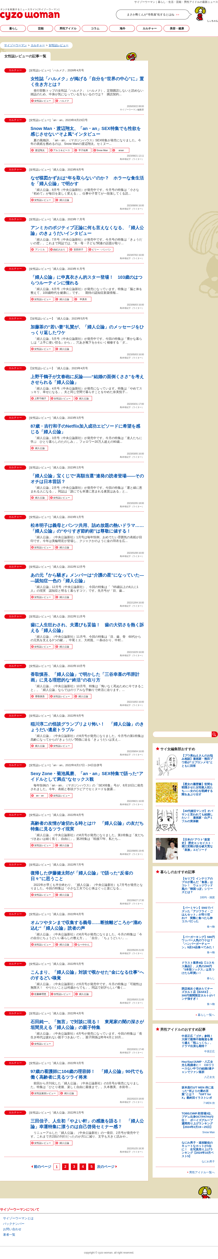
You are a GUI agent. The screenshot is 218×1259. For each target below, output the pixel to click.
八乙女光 (209, 1077)
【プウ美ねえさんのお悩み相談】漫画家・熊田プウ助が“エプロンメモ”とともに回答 (197, 760)
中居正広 (209, 1051)
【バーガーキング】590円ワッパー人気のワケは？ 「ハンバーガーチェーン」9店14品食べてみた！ (199, 942)
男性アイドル (68, 28)
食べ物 (211, 926)
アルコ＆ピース (61, 150)
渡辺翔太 (40, 150)
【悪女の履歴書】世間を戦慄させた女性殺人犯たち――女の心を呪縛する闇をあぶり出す (197, 789)
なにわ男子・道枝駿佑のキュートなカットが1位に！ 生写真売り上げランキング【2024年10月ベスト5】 (198, 1149)
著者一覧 (9, 1234)
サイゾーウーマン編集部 (132, 109)
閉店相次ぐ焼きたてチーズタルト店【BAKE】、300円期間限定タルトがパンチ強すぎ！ (198, 994)
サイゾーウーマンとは (18, 1218)
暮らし (13, 28)
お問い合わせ (12, 1229)
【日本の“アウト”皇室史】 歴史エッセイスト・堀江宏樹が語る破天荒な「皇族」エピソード (198, 844)
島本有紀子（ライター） (132, 159)
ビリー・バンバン (101, 249)
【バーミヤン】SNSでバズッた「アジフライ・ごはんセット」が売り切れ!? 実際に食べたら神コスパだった (197, 914)
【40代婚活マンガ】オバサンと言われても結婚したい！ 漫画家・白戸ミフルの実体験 (197, 816)
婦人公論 (64, 200)
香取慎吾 (40, 696)
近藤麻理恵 (40, 994)
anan (121, 150)
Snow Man (102, 150)
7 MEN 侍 (209, 1103)
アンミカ (40, 249)
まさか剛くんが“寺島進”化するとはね (150, 14)
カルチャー (150, 28)
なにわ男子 (208, 1161)
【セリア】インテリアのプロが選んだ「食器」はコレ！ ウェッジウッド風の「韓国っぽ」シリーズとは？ (197, 885)
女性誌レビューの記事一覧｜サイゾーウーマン (30, 14)
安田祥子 (78, 249)
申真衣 (83, 299)
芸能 (41, 28)
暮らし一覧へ (206, 1014)
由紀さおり (59, 249)
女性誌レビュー (42, 100)
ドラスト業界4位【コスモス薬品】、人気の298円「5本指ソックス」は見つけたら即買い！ (198, 968)
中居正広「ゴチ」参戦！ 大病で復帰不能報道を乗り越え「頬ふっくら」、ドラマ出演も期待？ (199, 1041)
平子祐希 (83, 150)
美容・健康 (177, 28)
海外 (122, 28)
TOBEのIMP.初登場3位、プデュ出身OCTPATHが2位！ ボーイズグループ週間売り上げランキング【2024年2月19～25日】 (197, 1120)
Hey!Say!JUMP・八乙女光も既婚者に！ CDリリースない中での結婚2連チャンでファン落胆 (198, 1067)
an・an (40, 795)
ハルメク (64, 100)
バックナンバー (13, 1223)
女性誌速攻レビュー (45, 1093)
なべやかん (84, 944)
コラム (95, 28)
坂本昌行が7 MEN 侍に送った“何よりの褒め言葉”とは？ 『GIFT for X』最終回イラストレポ (198, 1092)
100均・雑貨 (207, 897)
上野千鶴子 (40, 398)
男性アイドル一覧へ (202, 1172)
